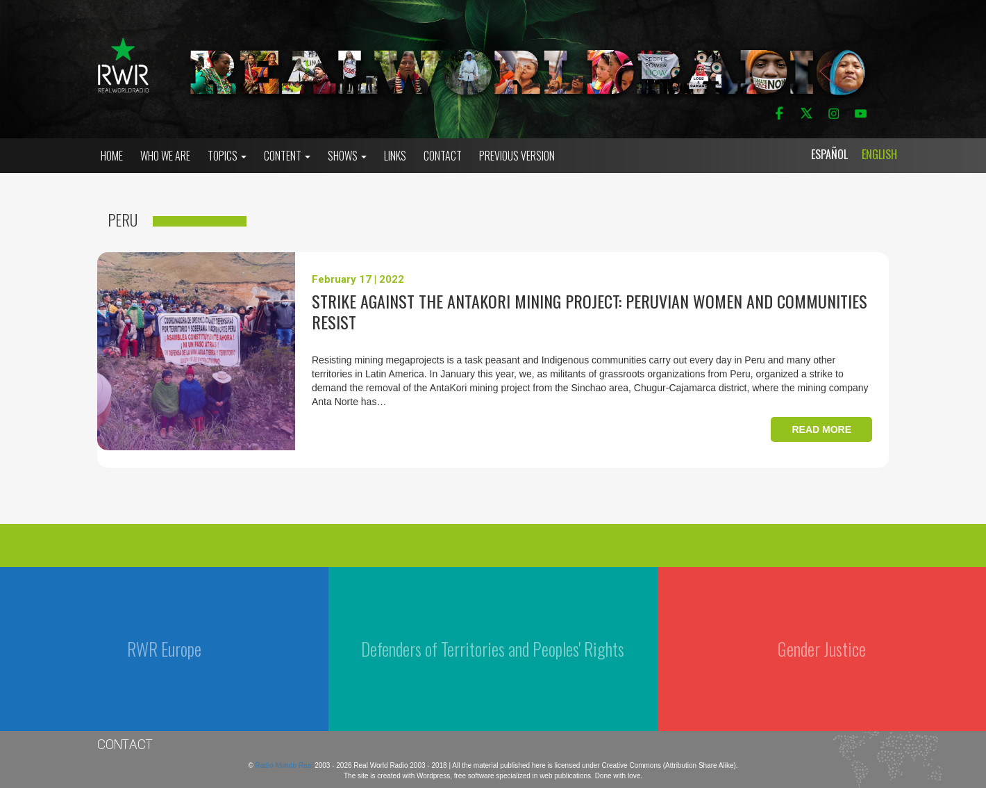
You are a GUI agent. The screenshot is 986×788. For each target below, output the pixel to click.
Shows (347, 155)
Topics (227, 155)
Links (395, 155)
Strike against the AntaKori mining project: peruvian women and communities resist (589, 311)
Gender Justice (822, 649)
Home (112, 155)
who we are (165, 155)
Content (287, 155)
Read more (821, 429)
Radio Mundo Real (285, 765)
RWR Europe (164, 649)
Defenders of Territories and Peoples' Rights (492, 649)
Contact (443, 155)
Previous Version (517, 155)
